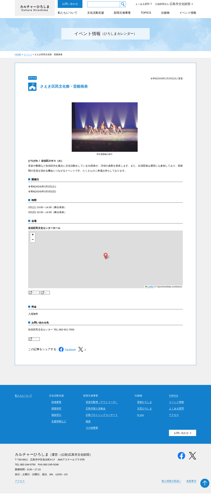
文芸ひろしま (144, 410)
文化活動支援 (95, 12)
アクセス (174, 417)
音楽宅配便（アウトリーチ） (102, 404)
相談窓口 (56, 417)
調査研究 (56, 410)
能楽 (88, 423)
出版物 (165, 12)
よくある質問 (142, 4)
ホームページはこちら (49, 341)
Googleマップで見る (48, 293)
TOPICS (146, 12)
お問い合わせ (70, 3)
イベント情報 (187, 12)
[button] (106, 256)
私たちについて (67, 12)
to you (140, 417)
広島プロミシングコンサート (102, 417)
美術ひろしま (144, 404)
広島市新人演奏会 (96, 410)
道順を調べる (84, 293)
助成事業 (56, 404)
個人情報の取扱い (171, 483)
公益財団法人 (172, 3)
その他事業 (92, 430)
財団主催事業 (122, 12)
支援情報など (58, 423)
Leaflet (149, 287)
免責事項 (191, 483)
